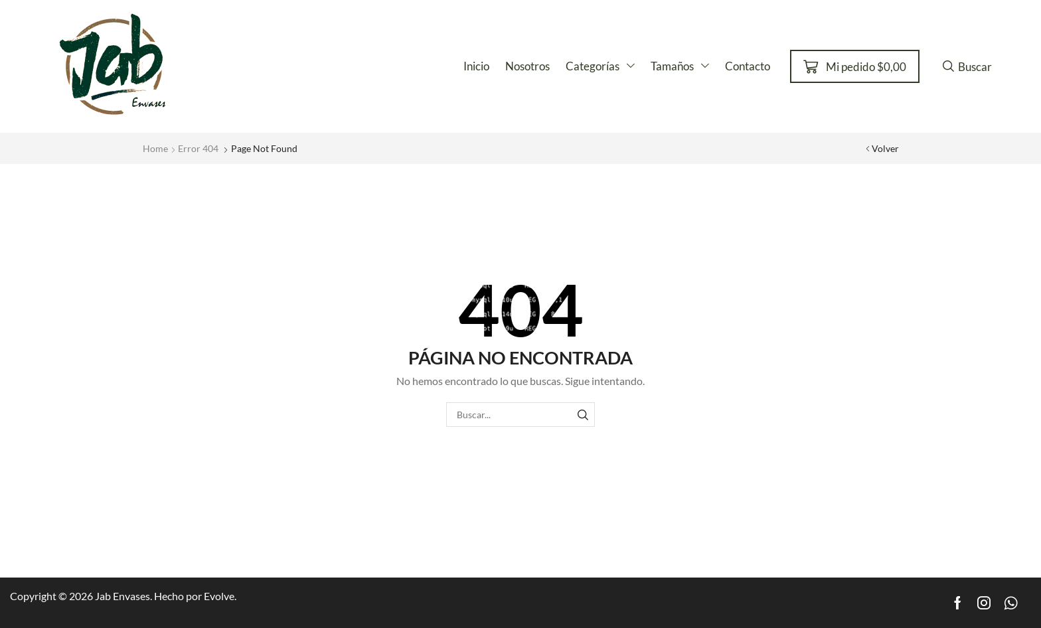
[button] (855, 66)
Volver (885, 148)
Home (155, 148)
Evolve (219, 595)
